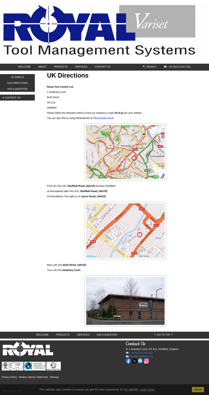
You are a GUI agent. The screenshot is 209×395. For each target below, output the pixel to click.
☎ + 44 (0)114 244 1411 (177, 66)
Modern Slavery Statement (33, 377)
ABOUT (42, 66)
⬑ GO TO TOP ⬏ (163, 334)
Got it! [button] (198, 389)
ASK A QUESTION (17, 88)
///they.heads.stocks (103, 118)
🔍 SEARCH (149, 66)
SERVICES (81, 66)
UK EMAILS (17, 77)
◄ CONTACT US (11, 97)
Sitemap (54, 377)
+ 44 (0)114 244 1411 (141, 352)
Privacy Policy (9, 377)
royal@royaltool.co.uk (141, 356)
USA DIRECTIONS (17, 83)
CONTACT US (102, 66)
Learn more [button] (147, 389)
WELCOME (24, 66)
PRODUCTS (61, 66)
